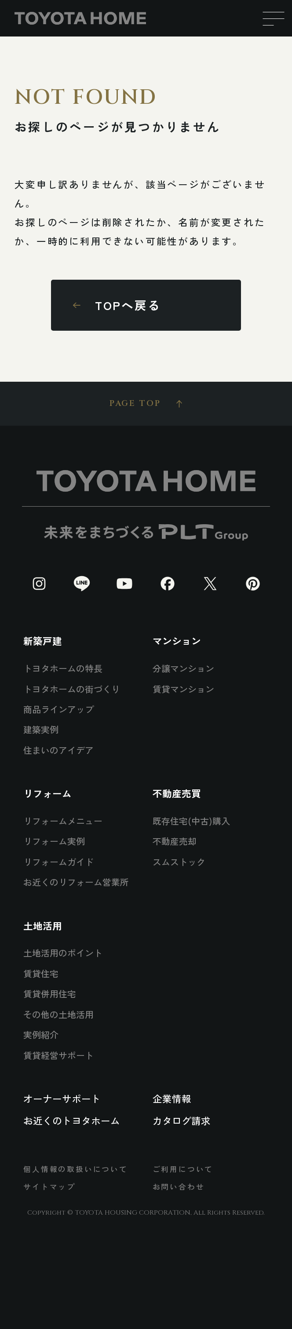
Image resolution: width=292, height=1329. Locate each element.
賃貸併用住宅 (49, 993)
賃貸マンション (183, 689)
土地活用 (42, 925)
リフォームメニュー (62, 820)
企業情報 (172, 1098)
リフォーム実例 (54, 841)
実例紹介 (40, 1034)
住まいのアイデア (58, 750)
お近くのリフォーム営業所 (76, 882)
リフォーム (47, 793)
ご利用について (183, 1169)
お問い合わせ (179, 1186)
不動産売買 (177, 793)
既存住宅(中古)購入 (191, 820)
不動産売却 (175, 841)
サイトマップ (49, 1186)
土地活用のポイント (62, 952)
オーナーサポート (62, 1098)
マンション (177, 640)
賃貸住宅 (40, 973)
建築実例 (40, 729)
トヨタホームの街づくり (71, 689)
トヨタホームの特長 (62, 668)
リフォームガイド (58, 861)
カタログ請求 (182, 1120)
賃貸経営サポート (58, 1055)
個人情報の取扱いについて (75, 1169)
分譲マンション (183, 668)
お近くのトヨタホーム (71, 1120)
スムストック (179, 861)
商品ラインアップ (58, 709)
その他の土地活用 (58, 1014)
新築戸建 (42, 640)
